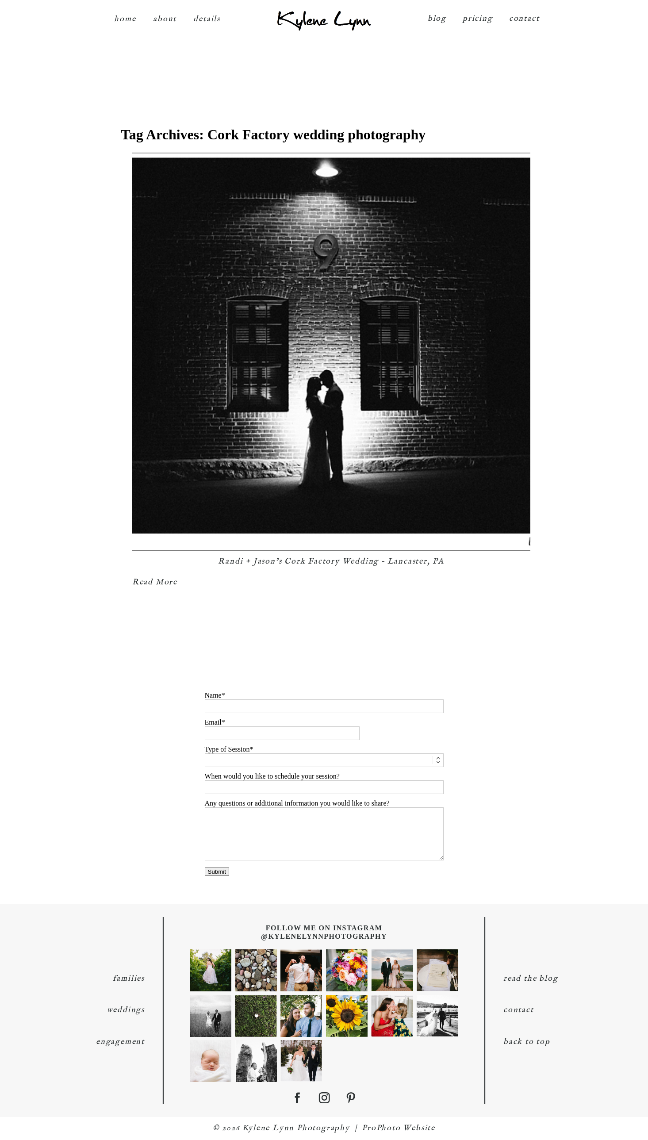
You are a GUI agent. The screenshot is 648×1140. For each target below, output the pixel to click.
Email (213, 722)
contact (524, 19)
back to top (526, 1042)
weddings (126, 1010)
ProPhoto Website (398, 1128)
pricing (478, 19)
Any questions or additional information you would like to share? (297, 803)
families (129, 979)
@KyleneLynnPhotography (324, 936)
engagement (120, 1042)
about (164, 19)
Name (213, 695)
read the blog (530, 979)
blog (437, 19)
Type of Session (227, 749)
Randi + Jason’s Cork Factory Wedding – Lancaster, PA (331, 562)
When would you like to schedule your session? (272, 776)
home (125, 19)
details (206, 19)
